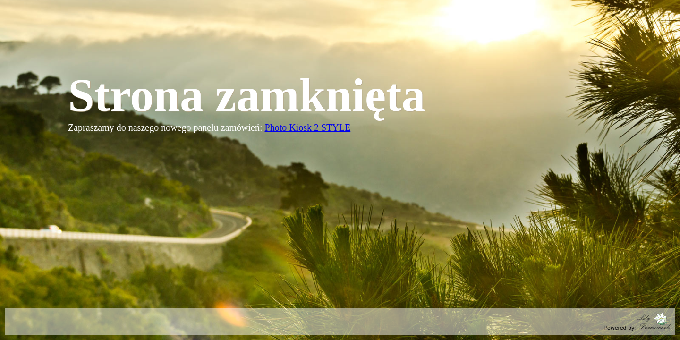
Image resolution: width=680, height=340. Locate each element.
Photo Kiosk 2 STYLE (308, 127)
